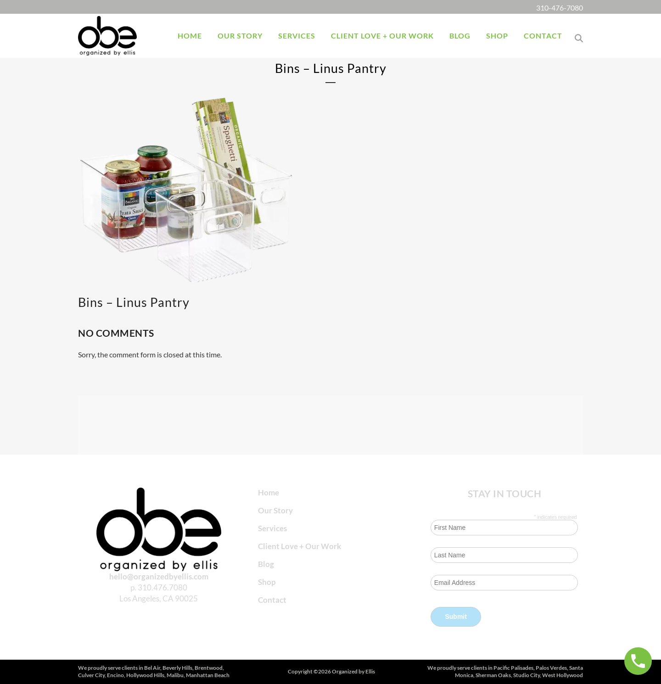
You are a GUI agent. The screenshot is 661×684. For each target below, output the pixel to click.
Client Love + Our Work (299, 546)
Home (268, 492)
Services (272, 528)
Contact (272, 600)
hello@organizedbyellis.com (158, 576)
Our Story (275, 510)
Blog (266, 564)
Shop (267, 582)
